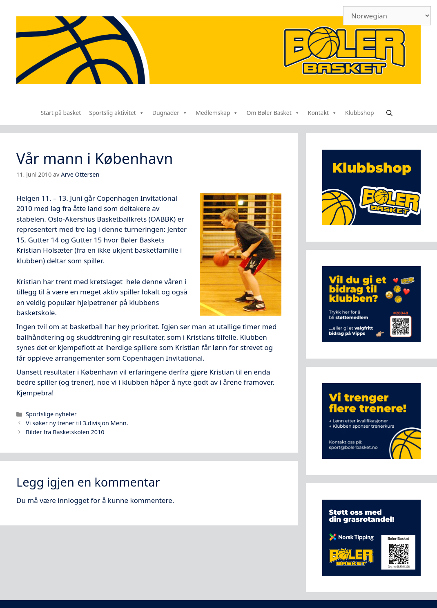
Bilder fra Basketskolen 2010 (65, 432)
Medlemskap (217, 113)
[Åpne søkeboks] (389, 113)
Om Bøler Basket (272, 113)
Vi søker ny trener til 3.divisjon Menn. (77, 423)
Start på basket (60, 113)
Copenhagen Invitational (137, 198)
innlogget (73, 500)
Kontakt (322, 113)
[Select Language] (387, 15)
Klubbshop (359, 113)
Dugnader (169, 113)
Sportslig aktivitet (116, 113)
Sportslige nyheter (51, 414)
